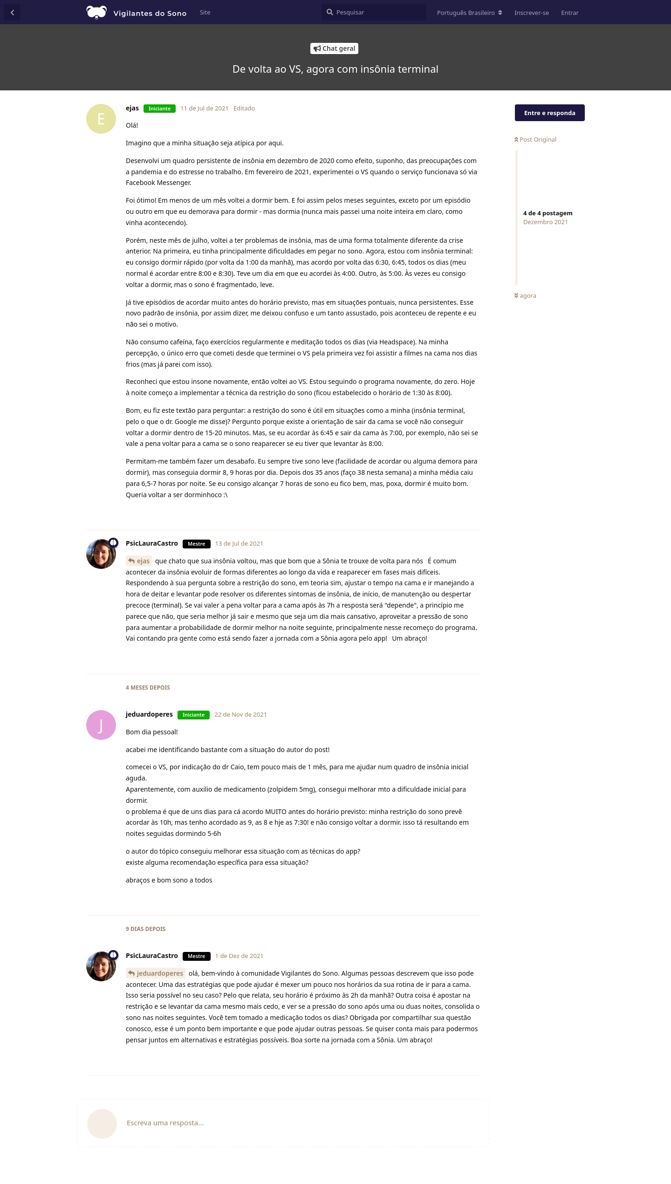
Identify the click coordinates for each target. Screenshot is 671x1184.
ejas (143, 560)
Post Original (535, 139)
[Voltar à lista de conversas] (12, 12)
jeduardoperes (160, 973)
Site (205, 12)
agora (525, 295)
